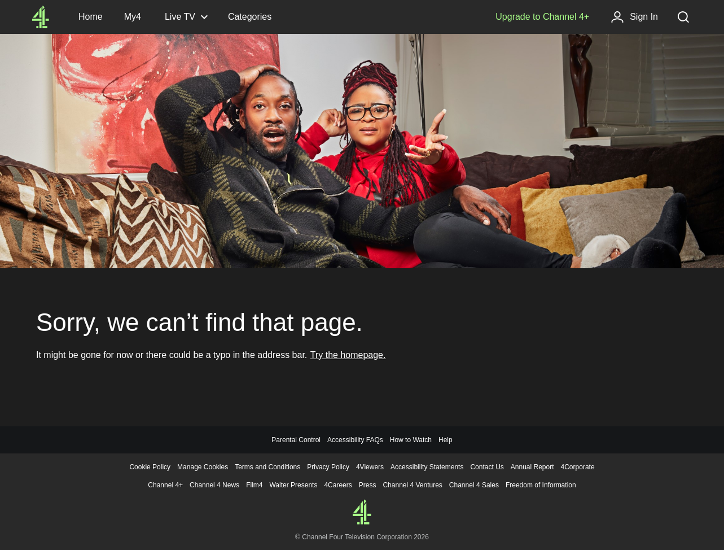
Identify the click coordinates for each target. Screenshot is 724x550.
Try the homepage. (348, 355)
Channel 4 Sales (474, 485)
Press (367, 485)
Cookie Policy (149, 467)
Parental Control (296, 440)
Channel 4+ (165, 485)
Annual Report (532, 467)
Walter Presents (293, 485)
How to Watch (411, 440)
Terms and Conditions (267, 467)
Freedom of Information (541, 485)
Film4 (254, 485)
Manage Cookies (202, 467)
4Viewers (370, 467)
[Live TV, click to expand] (185, 17)
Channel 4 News (214, 485)
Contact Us (486, 467)
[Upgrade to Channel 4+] (542, 17)
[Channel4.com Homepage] (40, 17)
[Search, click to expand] (683, 17)
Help (445, 440)
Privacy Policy (328, 467)
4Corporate (578, 467)
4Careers (338, 485)
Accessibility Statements (426, 467)
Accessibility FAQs (355, 440)
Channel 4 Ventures (412, 485)
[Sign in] (634, 17)
